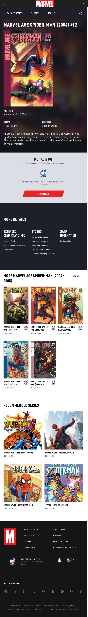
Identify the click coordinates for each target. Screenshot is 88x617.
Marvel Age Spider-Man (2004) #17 (67, 328)
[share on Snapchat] (52, 592)
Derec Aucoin (42, 245)
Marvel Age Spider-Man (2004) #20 (39, 328)
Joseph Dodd (49, 125)
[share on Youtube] (43, 592)
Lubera (66, 333)
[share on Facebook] (5, 592)
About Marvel (31, 529)
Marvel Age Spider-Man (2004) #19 (12, 328)
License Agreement (40, 609)
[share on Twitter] (15, 592)
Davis (39, 388)
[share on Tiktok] (80, 592)
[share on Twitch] (71, 592)
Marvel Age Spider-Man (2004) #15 (39, 383)
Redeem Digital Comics (64, 547)
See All (77, 277)
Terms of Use (15, 606)
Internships (30, 547)
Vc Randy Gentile (47, 253)
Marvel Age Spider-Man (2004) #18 (12, 383)
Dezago (60, 333)
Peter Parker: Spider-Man (56, 505)
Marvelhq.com (60, 541)
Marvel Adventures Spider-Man (59, 452)
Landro (11, 333)
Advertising (59, 529)
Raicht (6, 333)
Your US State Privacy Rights (47, 606)
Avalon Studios (46, 249)
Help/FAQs (29, 535)
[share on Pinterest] (62, 592)
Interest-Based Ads (58, 609)
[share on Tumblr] (34, 592)
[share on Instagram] (24, 592)
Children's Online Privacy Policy (18, 609)
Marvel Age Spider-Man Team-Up (18, 452)
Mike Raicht (10, 125)
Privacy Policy (28, 606)
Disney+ (57, 535)
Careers (28, 541)
